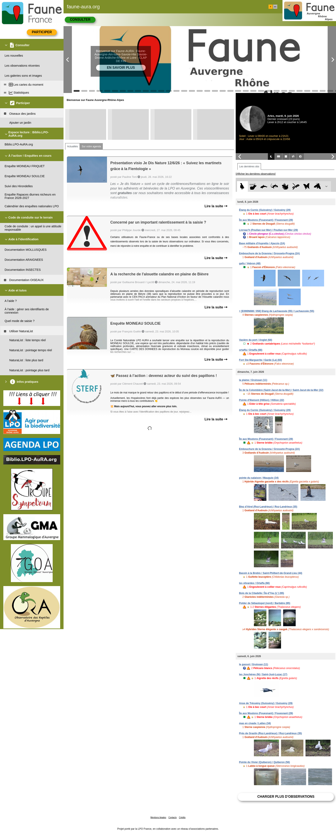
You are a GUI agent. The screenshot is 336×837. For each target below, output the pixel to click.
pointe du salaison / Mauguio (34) (259, 477)
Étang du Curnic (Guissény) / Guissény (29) (265, 210)
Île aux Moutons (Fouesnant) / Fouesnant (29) (266, 220)
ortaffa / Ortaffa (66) (250, 350)
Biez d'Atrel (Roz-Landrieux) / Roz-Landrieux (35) (268, 506)
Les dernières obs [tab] (249, 166)
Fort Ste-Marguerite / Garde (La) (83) (260, 360)
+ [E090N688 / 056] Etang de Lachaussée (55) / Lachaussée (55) (276, 311)
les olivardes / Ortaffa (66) (254, 583)
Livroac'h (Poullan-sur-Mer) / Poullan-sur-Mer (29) (268, 230)
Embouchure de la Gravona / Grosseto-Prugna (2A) (269, 253)
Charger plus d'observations (285, 796)
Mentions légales (158, 817)
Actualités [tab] (72, 146)
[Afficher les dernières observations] (256, 173)
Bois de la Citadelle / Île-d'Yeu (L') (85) (261, 593)
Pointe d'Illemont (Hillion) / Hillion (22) (261, 400)
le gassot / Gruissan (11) (253, 664)
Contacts (172, 817)
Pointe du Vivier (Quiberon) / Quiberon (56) (264, 762)
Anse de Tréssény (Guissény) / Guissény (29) (266, 703)
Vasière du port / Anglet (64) (255, 339)
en (275, 7)
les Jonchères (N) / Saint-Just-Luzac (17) (263, 674)
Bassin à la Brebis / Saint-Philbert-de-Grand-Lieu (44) (270, 573)
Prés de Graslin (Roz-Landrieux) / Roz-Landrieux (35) (270, 733)
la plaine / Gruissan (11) (253, 380)
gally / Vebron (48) (250, 263)
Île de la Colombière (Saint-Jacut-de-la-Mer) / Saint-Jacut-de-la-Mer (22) (281, 390)
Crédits (182, 817)
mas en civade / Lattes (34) (255, 723)
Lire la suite (216, 206)
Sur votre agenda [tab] (91, 146)
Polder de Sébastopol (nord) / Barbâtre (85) (264, 603)
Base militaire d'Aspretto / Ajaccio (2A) (262, 243)
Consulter (80, 19)
